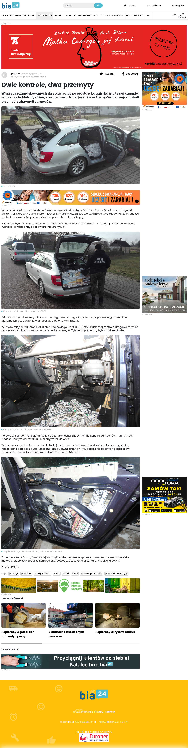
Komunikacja (154, 5)
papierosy (26, 573)
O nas (76, 712)
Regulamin (87, 712)
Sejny (75, 573)
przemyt (13, 573)
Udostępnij (130, 74)
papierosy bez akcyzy (116, 573)
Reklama (99, 712)
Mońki (66, 573)
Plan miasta (130, 5)
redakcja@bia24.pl (33, 73)
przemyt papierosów (91, 573)
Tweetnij (107, 74)
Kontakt (110, 712)
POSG (56, 573)
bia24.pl (124, 721)
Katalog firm (178, 5)
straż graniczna (42, 573)
